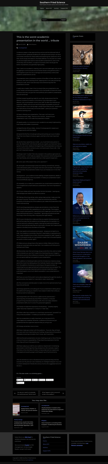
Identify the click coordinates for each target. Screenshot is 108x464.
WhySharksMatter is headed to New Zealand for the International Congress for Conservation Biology (53, 411)
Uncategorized (22, 48)
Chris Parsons (32, 44)
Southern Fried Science (52, 2)
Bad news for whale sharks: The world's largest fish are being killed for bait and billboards (82, 297)
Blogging (44, 422)
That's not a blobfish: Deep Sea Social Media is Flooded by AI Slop (82, 286)
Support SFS (64, 8)
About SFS (49, 8)
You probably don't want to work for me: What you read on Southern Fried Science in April (82, 97)
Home (42, 8)
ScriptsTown (30, 462)
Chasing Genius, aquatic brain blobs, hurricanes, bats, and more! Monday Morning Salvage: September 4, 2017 (23, 425)
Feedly (27, 447)
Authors (56, 8)
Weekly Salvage (18, 421)
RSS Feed (28, 439)
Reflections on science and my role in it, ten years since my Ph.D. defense (82, 218)
